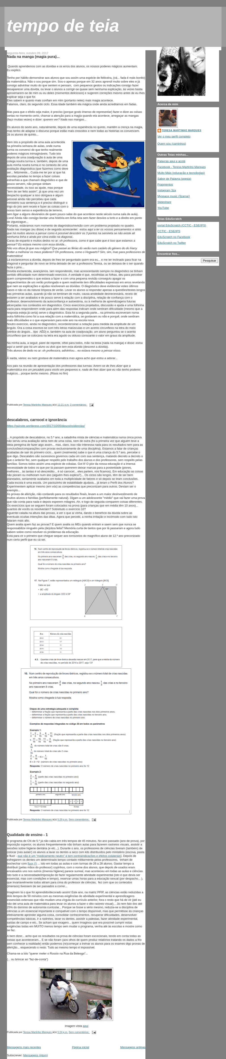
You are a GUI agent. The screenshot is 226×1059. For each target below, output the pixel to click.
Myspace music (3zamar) (174, 196)
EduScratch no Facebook (174, 237)
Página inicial (80, 1047)
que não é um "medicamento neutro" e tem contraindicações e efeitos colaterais (69, 856)
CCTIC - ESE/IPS (169, 231)
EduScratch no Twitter (172, 243)
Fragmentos (165, 184)
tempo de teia (63, 25)
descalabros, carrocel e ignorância (37, 420)
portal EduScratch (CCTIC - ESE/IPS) (182, 225)
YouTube (163, 208)
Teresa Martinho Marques (181, 130)
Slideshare (164, 202)
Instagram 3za (167, 190)
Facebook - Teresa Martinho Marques (182, 167)
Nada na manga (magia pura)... (33, 57)
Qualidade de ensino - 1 (27, 835)
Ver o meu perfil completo (174, 136)
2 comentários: (78, 404)
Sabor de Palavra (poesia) (174, 178)
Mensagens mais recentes (24, 1047)
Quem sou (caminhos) (172, 143)
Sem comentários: (79, 819)
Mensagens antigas (132, 1047)
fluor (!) (32, 863)
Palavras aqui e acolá (171, 161)
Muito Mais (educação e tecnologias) (181, 173)
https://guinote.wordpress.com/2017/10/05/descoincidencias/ (46, 426)
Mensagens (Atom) (35, 1055)
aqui (85, 1026)
